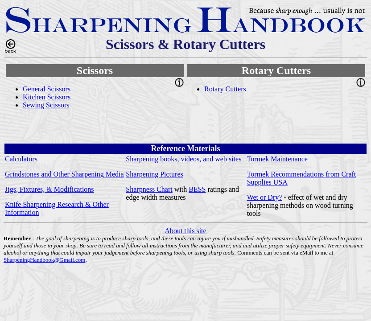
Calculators (21, 159)
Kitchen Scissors (46, 97)
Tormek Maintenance (277, 159)
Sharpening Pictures (154, 174)
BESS (197, 189)
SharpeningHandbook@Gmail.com (44, 259)
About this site (185, 231)
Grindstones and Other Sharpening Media (64, 174)
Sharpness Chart (149, 189)
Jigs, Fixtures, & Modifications (49, 189)
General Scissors (46, 89)
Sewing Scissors (46, 105)
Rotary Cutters (225, 89)
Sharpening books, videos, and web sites (183, 159)
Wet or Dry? (264, 197)
